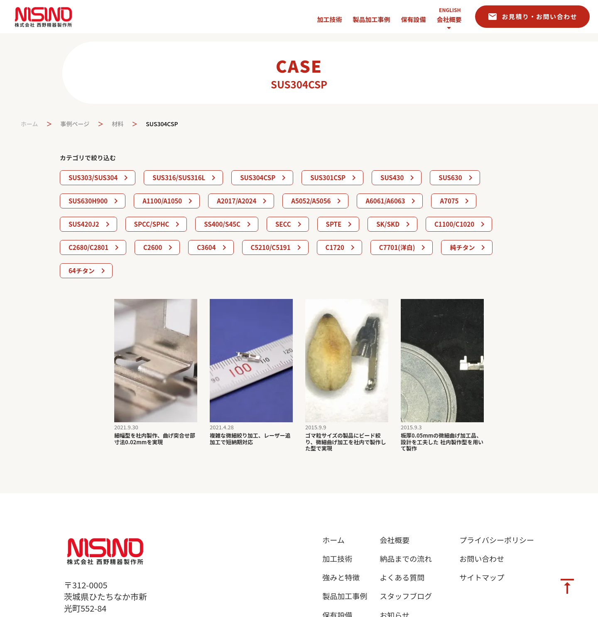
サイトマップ (481, 577)
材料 (117, 124)
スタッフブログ (406, 596)
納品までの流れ (406, 558)
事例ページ (75, 124)
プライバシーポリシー (496, 540)
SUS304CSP (162, 124)
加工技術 (337, 558)
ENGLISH (450, 10)
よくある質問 (402, 577)
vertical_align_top (567, 586)
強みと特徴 (341, 577)
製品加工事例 (344, 596)
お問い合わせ (481, 558)
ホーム (29, 124)
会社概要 (448, 19)
